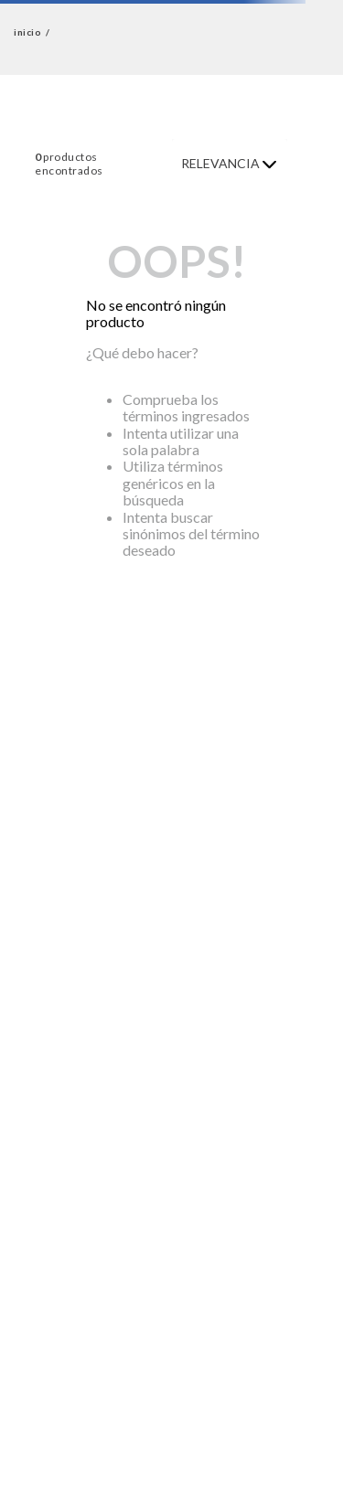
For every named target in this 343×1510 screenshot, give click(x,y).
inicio (27, 32)
